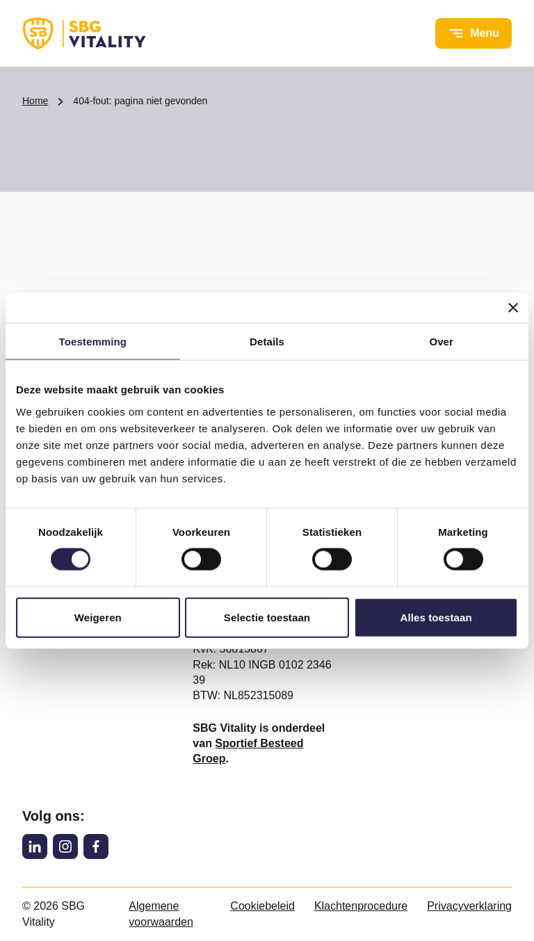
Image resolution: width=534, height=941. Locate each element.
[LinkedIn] (34, 846)
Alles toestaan (436, 617)
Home (35, 100)
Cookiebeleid (262, 906)
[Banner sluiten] (513, 308)
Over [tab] (441, 341)
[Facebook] (95, 846)
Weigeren (98, 617)
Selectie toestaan (267, 617)
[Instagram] (65, 846)
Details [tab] (267, 341)
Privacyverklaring (469, 906)
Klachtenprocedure (360, 906)
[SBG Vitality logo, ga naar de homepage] (84, 33)
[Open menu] (473, 33)
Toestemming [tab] (93, 341)
